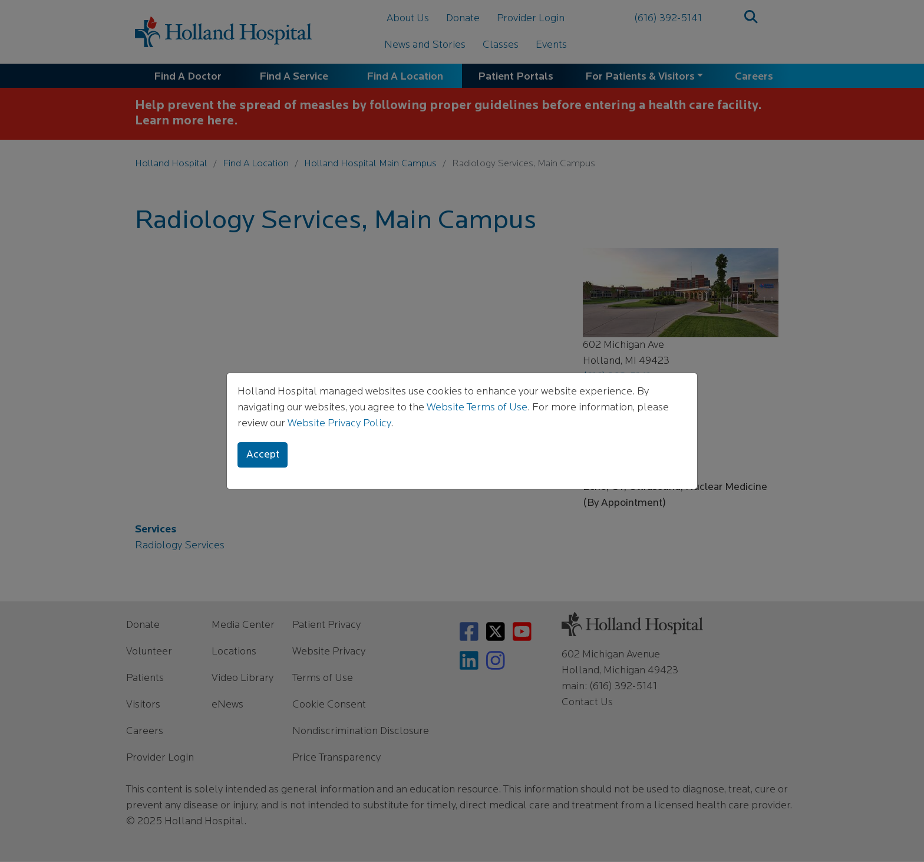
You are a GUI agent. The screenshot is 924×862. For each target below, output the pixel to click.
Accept (262, 454)
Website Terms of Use (477, 407)
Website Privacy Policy (339, 423)
